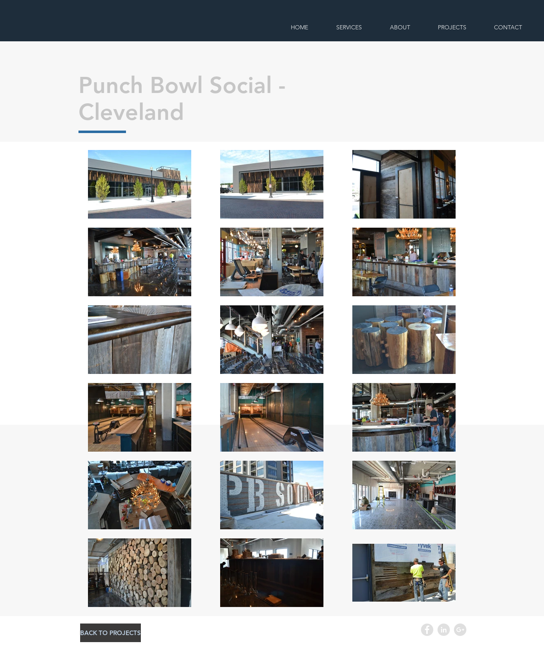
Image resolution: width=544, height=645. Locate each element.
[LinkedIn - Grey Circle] (443, 630)
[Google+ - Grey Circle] (460, 630)
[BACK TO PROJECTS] (110, 633)
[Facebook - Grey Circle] (427, 630)
